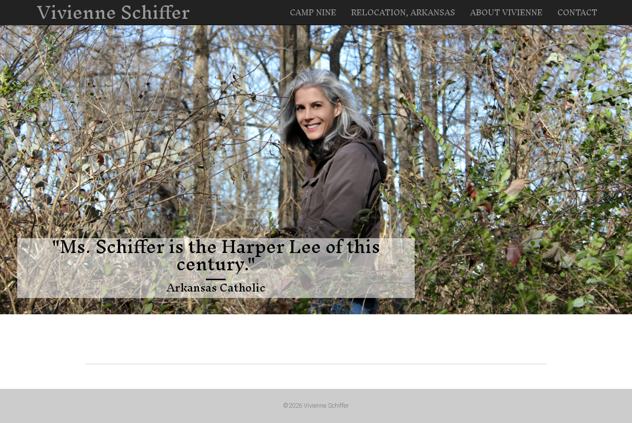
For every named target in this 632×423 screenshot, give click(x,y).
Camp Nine (313, 12)
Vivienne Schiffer (113, 12)
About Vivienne (506, 12)
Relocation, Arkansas (403, 12)
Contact (577, 12)
